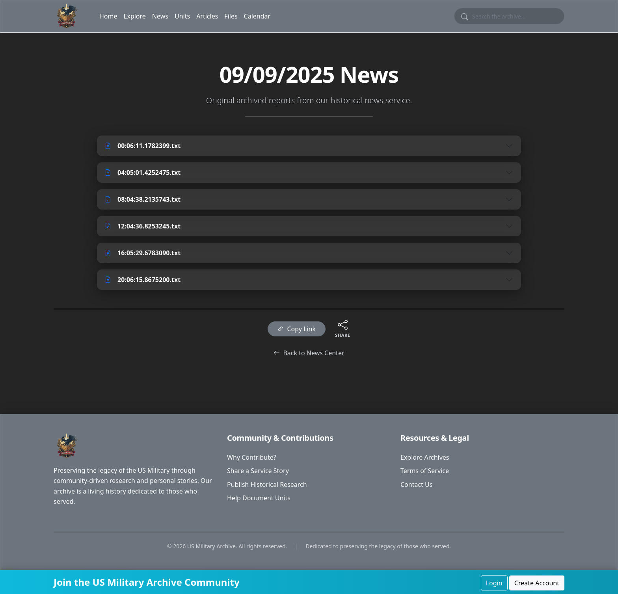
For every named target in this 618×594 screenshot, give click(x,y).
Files (230, 16)
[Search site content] (509, 16)
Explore (135, 16)
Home (108, 16)
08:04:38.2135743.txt (143, 199)
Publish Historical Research (267, 484)
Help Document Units (258, 498)
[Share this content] (342, 324)
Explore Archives (424, 457)
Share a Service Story (258, 470)
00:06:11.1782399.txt (143, 145)
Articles (207, 16)
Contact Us (416, 484)
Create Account (536, 583)
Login (494, 583)
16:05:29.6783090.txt (143, 253)
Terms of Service (424, 470)
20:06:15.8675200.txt (143, 279)
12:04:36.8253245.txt (143, 226)
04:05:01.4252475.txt (143, 172)
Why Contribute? (251, 457)
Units (182, 16)
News (160, 16)
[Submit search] (464, 16)
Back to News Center (309, 353)
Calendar (257, 16)
